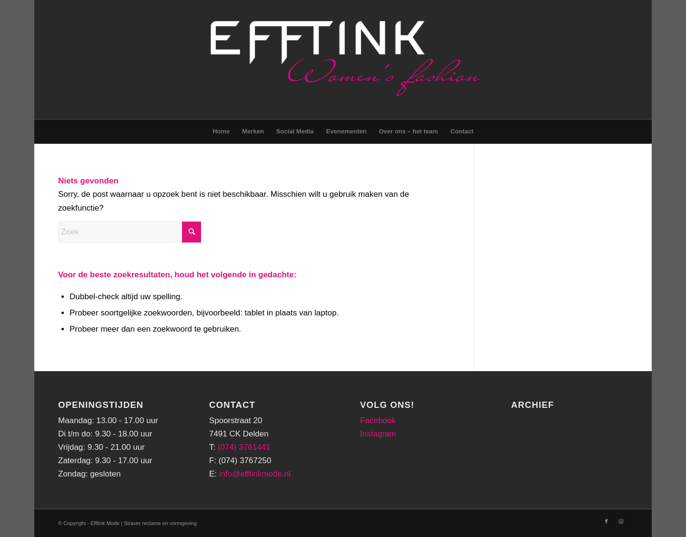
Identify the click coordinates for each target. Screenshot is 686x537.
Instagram (378, 433)
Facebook (378, 420)
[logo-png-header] (343, 59)
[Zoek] (129, 232)
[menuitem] (221, 131)
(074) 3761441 (244, 447)
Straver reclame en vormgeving (160, 523)
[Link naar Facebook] (606, 521)
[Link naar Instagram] (621, 521)
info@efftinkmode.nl (255, 473)
